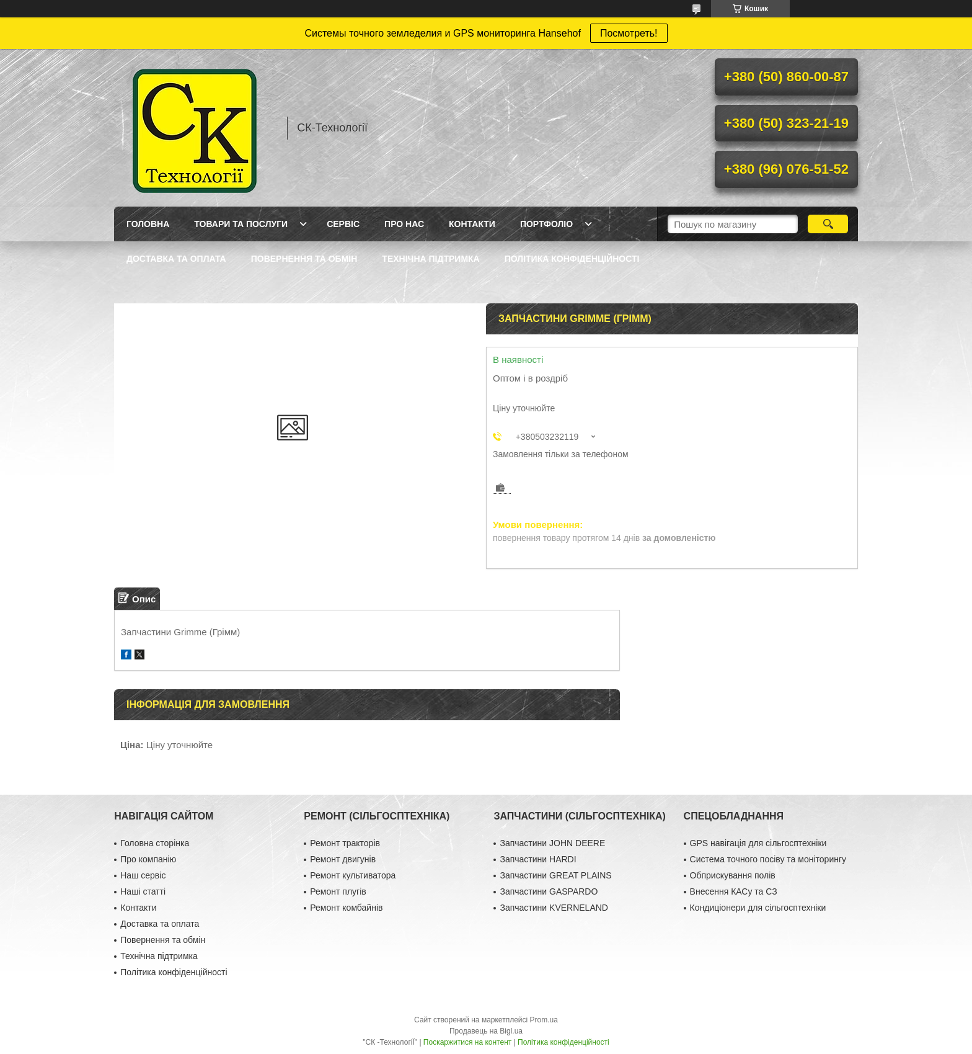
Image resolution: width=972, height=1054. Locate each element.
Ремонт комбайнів (346, 908)
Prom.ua (544, 1020)
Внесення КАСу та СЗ (733, 891)
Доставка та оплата (176, 259)
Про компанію (148, 859)
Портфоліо (546, 224)
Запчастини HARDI (538, 859)
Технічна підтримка (430, 259)
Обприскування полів (732, 875)
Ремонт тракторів (345, 843)
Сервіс (343, 224)
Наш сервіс (143, 875)
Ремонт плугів (338, 891)
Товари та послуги (241, 224)
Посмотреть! (629, 33)
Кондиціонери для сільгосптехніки (758, 908)
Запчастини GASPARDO (549, 891)
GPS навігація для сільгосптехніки (758, 843)
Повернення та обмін (304, 259)
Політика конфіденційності (572, 259)
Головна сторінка (154, 843)
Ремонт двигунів (343, 859)
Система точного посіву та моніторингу (768, 859)
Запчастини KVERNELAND (554, 908)
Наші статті (143, 891)
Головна (147, 224)
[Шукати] (828, 224)
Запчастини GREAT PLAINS (555, 875)
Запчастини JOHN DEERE (552, 843)
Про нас (404, 224)
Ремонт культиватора (352, 875)
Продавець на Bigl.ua (486, 1031)
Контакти (472, 224)
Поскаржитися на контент (467, 1042)
